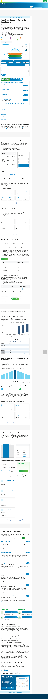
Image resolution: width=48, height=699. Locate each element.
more (2, 547)
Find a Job (39, 3)
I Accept (45, 1)
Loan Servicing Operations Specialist (7, 595)
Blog (28, 6)
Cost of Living (3, 116)
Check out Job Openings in (12, 82)
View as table (26, 44)
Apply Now (25, 85)
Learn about (7, 687)
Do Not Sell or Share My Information (41, 696)
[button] (5, 25)
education (10, 128)
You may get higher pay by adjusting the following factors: (9, 60)
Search (3, 74)
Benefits (10, 42)
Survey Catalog (28, 3)
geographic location (4, 128)
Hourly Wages (3, 119)
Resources (34, 3)
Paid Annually (5, 44)
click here (15, 438)
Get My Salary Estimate (23, 165)
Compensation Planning (38, 6)
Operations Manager (5, 84)
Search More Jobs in (15, 103)
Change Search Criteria (5, 68)
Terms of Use (32, 696)
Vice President (3, 584)
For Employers (22, 3)
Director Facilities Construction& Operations (9, 574)
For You (16, 3)
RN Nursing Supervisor (5, 563)
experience (23, 127)
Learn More (7, 1)
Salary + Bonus (6, 42)
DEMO (31, 6)
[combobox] (15, 70)
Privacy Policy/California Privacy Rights (22, 696)
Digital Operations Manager (6, 541)
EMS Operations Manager (6, 99)
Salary (2, 42)
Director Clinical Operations (6, 552)
